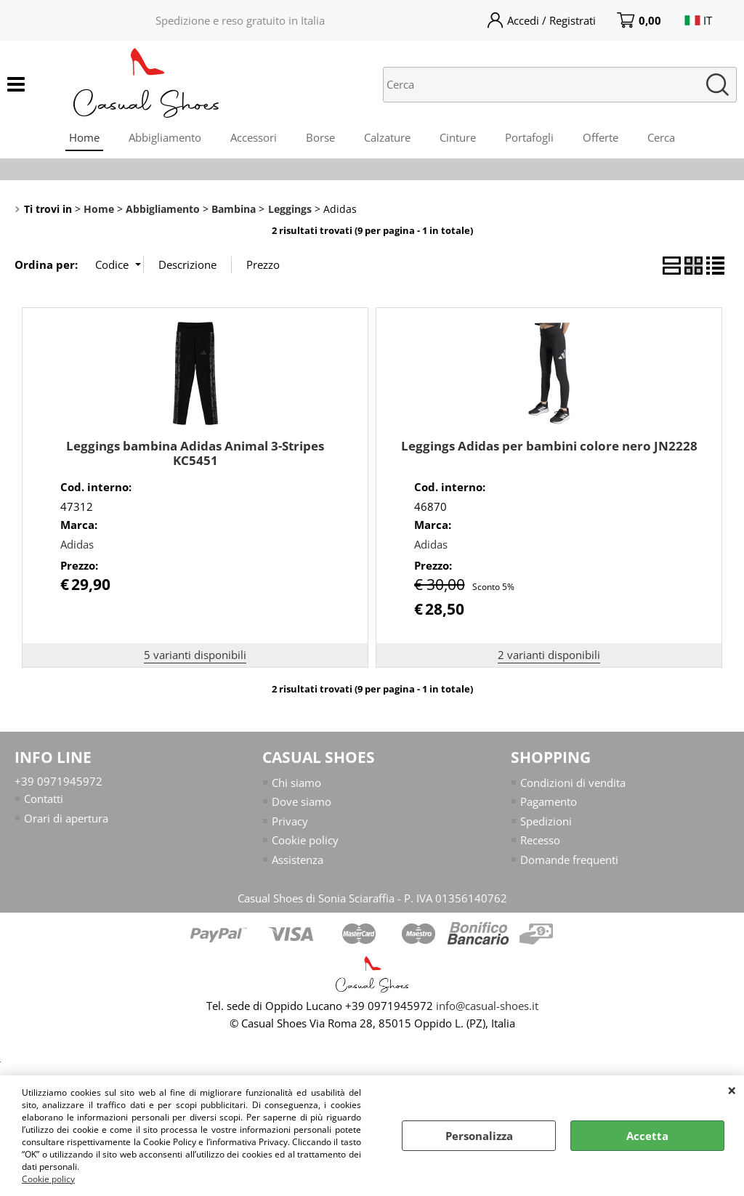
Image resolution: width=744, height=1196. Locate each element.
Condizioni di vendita (573, 782)
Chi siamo (296, 782)
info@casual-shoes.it (487, 1005)
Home (84, 137)
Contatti (43, 798)
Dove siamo (301, 801)
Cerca (661, 137)
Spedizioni (546, 821)
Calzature (387, 137)
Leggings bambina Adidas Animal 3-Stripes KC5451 (195, 453)
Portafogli (529, 137)
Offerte (600, 137)
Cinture (458, 137)
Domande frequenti (569, 859)
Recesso (540, 840)
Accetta (647, 1135)
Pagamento (548, 801)
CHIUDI (732, 1090)
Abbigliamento (165, 137)
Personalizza (479, 1135)
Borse (320, 137)
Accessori (253, 137)
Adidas (77, 544)
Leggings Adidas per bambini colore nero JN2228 (549, 445)
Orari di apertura (66, 818)
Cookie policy (48, 1179)
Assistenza (297, 859)
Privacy (290, 821)
